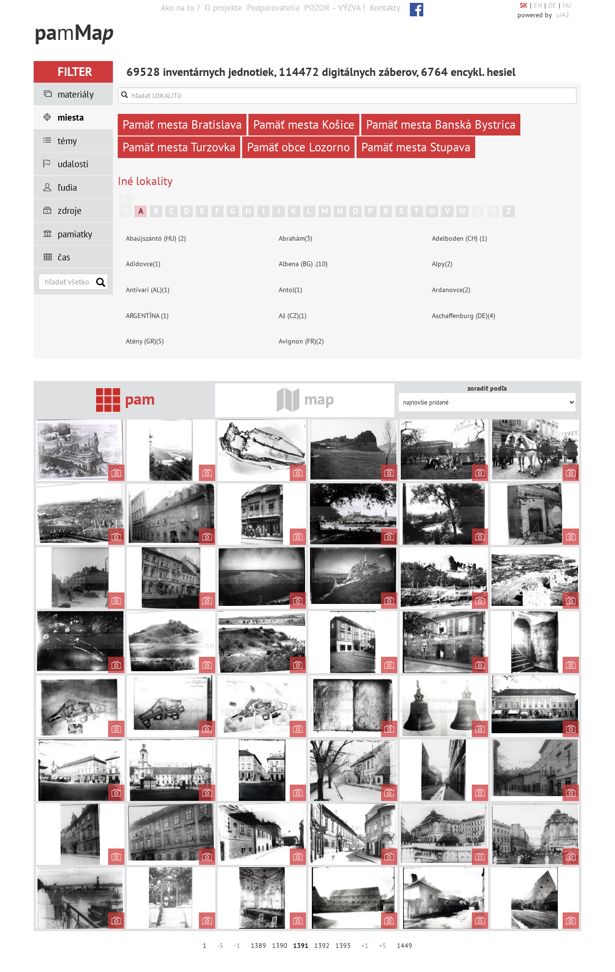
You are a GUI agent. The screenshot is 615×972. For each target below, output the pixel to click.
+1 (365, 945)
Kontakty (385, 7)
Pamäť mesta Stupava (415, 147)
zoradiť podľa (487, 388)
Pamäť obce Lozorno (298, 147)
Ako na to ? (180, 7)
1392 (322, 945)
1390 (279, 945)
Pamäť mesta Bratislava (182, 124)
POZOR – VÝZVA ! (334, 7)
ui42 (562, 15)
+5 (382, 945)
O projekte (223, 7)
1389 (258, 945)
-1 (237, 945)
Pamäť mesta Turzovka (179, 147)
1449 (404, 945)
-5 (220, 945)
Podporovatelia (273, 7)
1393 (343, 945)
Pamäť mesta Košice (304, 124)
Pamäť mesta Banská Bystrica (441, 124)
